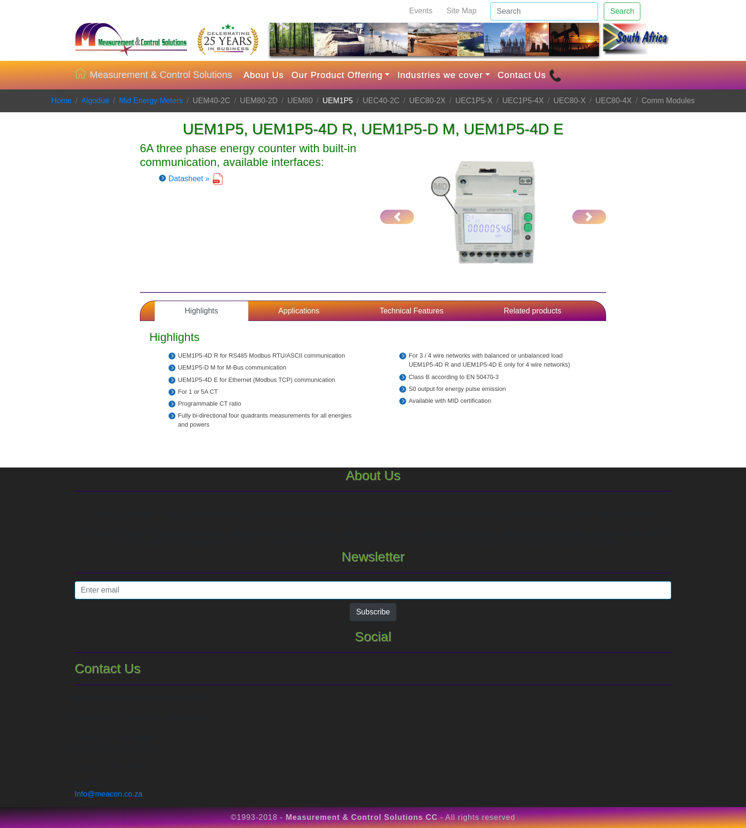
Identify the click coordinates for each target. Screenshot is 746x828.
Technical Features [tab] (411, 311)
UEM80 (300, 101)
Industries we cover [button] (440, 75)
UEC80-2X (427, 101)
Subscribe (373, 612)
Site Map (461, 11)
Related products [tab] (532, 311)
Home (61, 101)
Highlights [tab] (201, 311)
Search (622, 11)
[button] (397, 217)
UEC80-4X (613, 101)
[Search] (544, 11)
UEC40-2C (381, 101)
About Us (264, 75)
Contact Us (529, 75)
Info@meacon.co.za (109, 794)
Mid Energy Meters (151, 101)
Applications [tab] (298, 311)
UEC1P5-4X (523, 101)
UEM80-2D (258, 101)
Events (420, 11)
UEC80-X (569, 101)
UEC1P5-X (473, 101)
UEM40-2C (211, 101)
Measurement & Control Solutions (153, 75)
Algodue (95, 101)
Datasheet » (196, 179)
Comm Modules (668, 101)
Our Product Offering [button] (337, 75)
